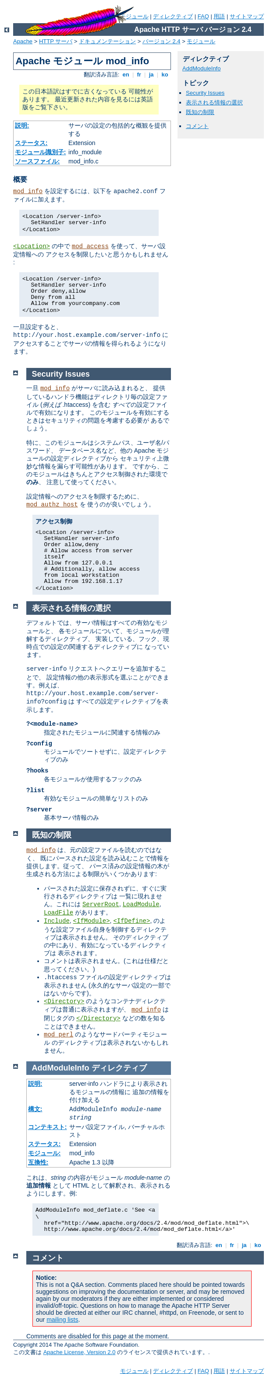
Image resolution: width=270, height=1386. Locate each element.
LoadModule (141, 904)
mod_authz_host (52, 504)
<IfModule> (91, 921)
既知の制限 (200, 112)
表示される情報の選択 (214, 102)
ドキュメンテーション (107, 41)
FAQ (203, 16)
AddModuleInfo (201, 68)
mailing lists (62, 1319)
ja (151, 74)
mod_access (90, 246)
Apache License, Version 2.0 (79, 1352)
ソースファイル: (37, 161)
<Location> (31, 246)
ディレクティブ (173, 16)
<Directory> (64, 1001)
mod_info (28, 191)
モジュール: (44, 1153)
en (126, 74)
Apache (22, 41)
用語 (219, 16)
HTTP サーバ (55, 41)
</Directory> (98, 1018)
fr (139, 74)
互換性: (38, 1162)
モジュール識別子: (40, 152)
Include (57, 921)
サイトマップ (247, 16)
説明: (22, 125)
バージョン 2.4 (161, 41)
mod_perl (58, 1034)
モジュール (134, 16)
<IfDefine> (131, 921)
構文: (35, 1108)
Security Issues (205, 93)
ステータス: (31, 142)
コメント (197, 126)
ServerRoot (100, 904)
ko (165, 74)
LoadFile (58, 912)
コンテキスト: (47, 1126)
